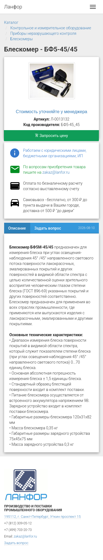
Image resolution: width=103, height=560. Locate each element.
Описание (17, 228)
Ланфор (13, 7)
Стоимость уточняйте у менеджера (51, 111)
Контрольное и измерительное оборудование (50, 28)
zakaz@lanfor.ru (55, 172)
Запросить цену (51, 135)
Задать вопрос (47, 228)
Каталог (11, 22)
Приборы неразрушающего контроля (43, 33)
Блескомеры (21, 39)
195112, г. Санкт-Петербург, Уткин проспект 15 (42, 517)
